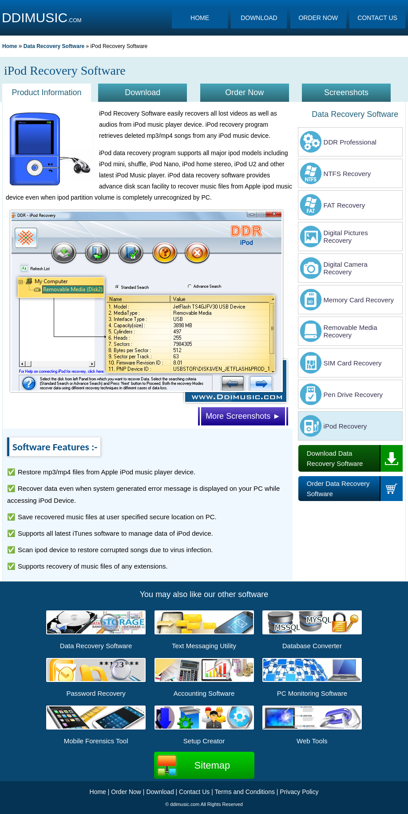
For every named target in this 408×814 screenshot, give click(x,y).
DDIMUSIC (34, 17)
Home (9, 46)
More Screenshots (243, 416)
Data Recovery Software (54, 46)
